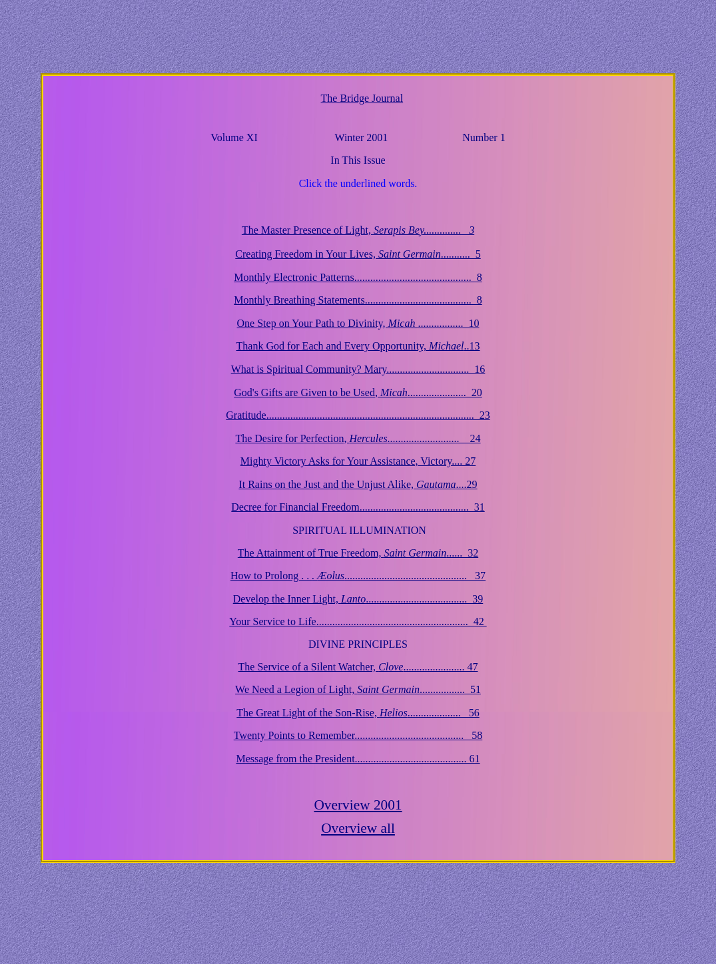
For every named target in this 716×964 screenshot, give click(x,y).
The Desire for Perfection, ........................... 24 (357, 438)
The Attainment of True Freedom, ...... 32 (358, 553)
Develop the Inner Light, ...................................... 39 (358, 598)
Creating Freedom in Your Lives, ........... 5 (357, 254)
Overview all (358, 828)
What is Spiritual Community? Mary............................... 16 (358, 369)
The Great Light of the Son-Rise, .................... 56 (357, 712)
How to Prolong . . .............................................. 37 (358, 575)
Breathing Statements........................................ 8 (358, 300)
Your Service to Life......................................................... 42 (357, 621)
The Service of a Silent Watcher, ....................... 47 (358, 666)
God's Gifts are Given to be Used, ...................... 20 (358, 392)
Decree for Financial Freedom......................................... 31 (357, 507)
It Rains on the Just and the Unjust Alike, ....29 (357, 484)
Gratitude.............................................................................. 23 (358, 415)
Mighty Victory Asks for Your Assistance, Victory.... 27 (358, 461)
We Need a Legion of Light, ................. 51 (358, 689)
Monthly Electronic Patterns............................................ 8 (358, 277)
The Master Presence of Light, (358, 230)
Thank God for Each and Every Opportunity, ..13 (358, 346)
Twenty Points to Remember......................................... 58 (358, 735)
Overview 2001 (358, 805)
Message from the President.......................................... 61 (358, 758)
